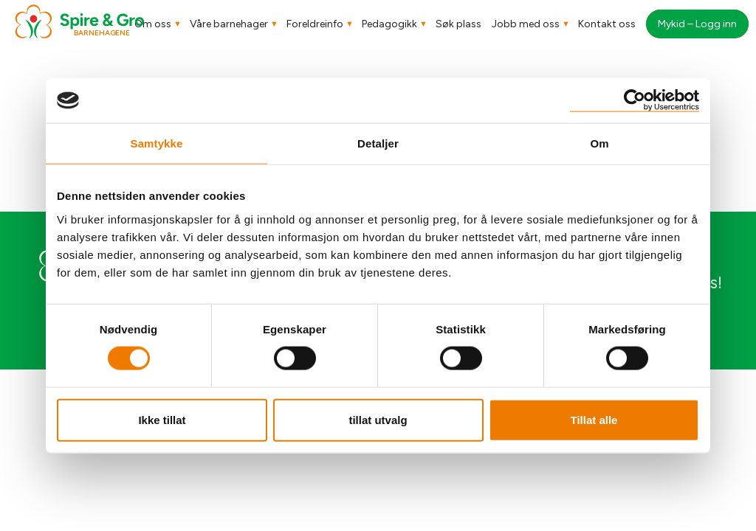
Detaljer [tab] (378, 143)
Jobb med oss (526, 24)
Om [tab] (599, 143)
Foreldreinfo (314, 24)
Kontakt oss (607, 24)
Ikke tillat (161, 419)
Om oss (152, 24)
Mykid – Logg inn (697, 24)
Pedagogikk (389, 24)
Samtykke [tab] (157, 143)
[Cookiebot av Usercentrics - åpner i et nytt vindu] (634, 100)
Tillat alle (594, 419)
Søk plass (458, 24)
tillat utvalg (377, 419)
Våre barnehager (229, 24)
